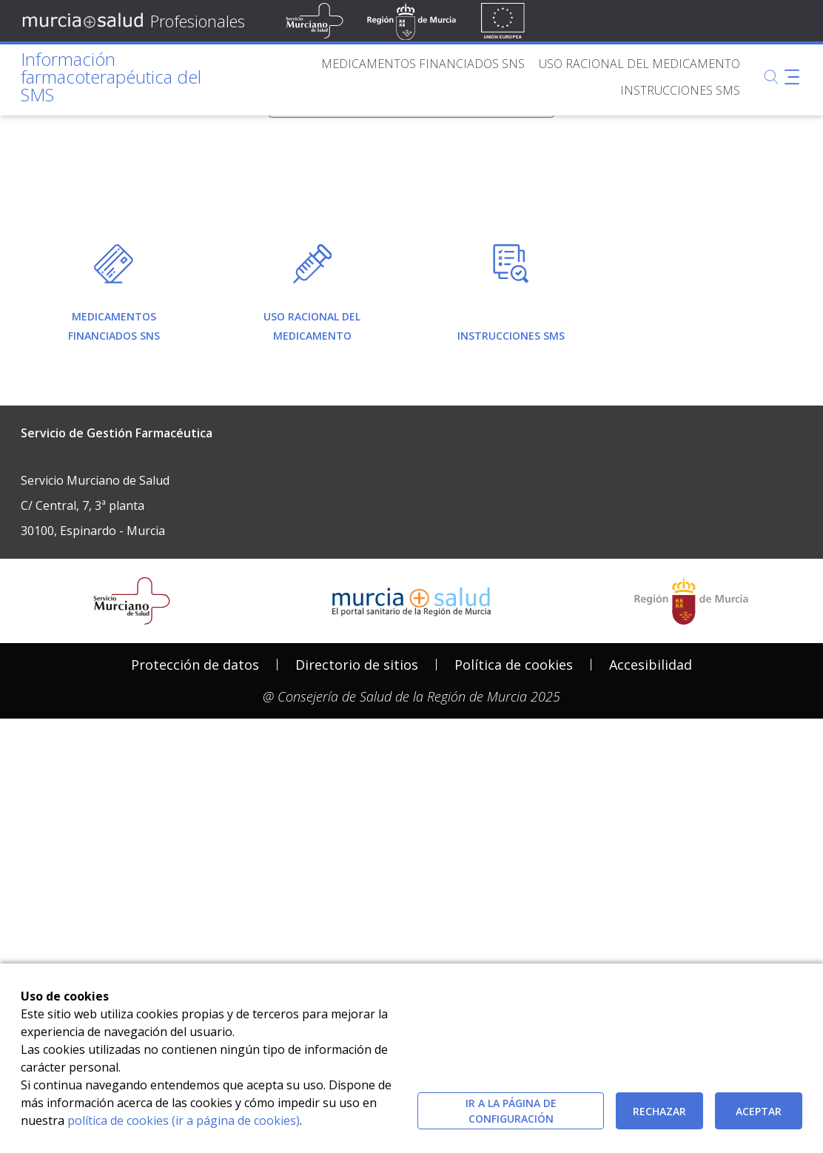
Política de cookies (513, 909)
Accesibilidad (650, 909)
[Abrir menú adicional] (792, 77)
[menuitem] (423, 63)
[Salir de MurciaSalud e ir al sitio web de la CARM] (691, 846)
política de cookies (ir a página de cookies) (183, 1120)
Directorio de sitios (356, 909)
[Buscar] (771, 77)
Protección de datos (195, 909)
